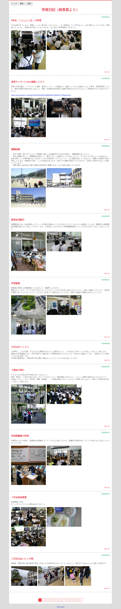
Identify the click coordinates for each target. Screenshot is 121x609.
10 (76, 600)
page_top (107, 72)
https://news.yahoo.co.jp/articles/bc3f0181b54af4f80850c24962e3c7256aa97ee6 (41, 95)
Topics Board (60, 607)
